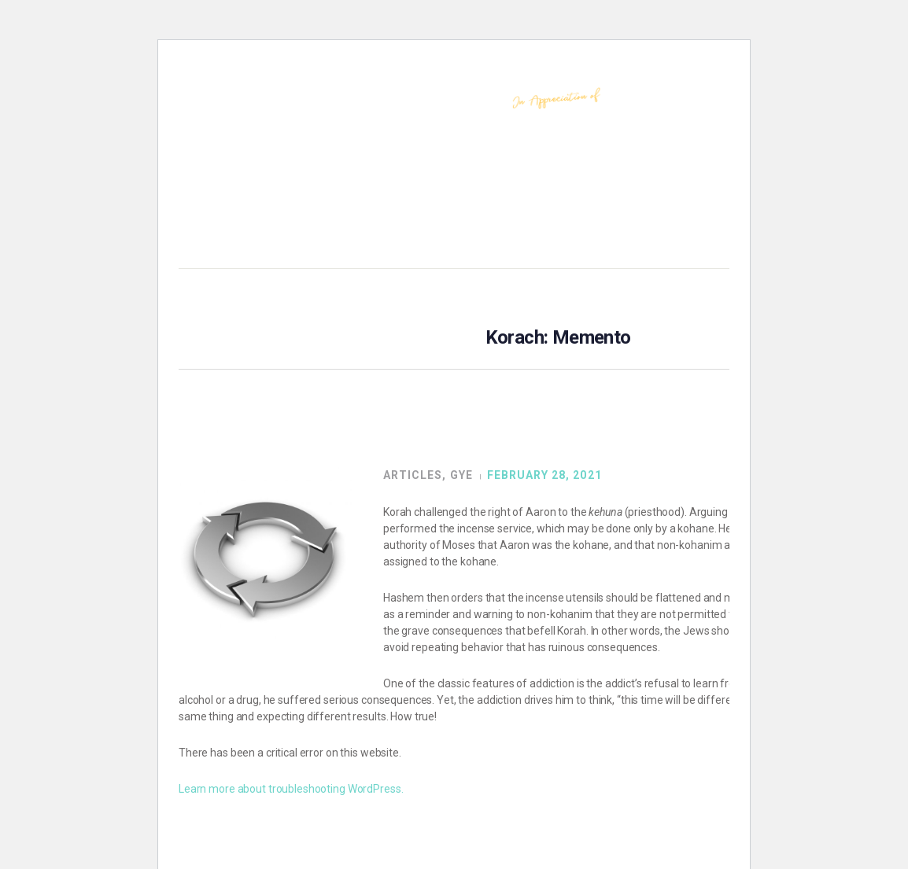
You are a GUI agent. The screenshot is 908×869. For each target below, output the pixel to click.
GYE (461, 475)
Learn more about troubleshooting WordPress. (291, 788)
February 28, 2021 (544, 475)
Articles (412, 475)
